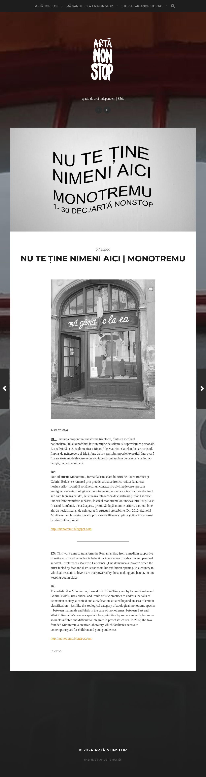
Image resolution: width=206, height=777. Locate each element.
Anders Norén (110, 759)
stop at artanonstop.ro (142, 6)
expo (58, 651)
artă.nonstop (46, 6)
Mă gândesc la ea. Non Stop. (89, 6)
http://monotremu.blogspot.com (71, 529)
